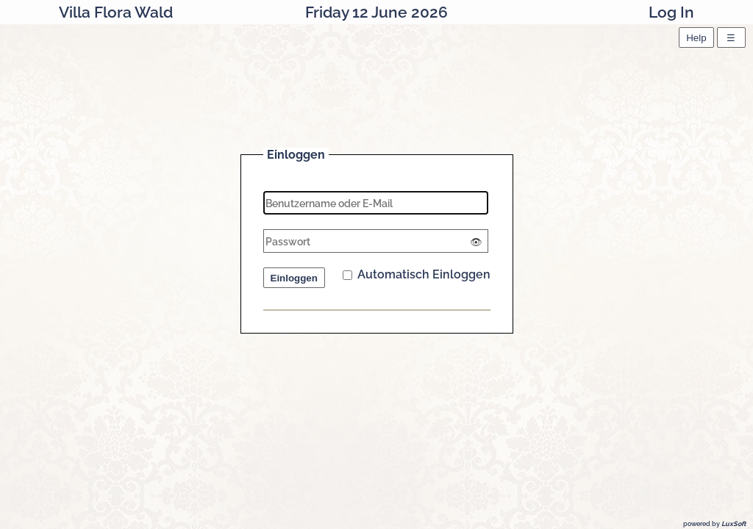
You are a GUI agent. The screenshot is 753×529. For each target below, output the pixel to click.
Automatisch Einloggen (416, 274)
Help (696, 37)
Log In (671, 12)
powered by (714, 524)
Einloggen (294, 278)
